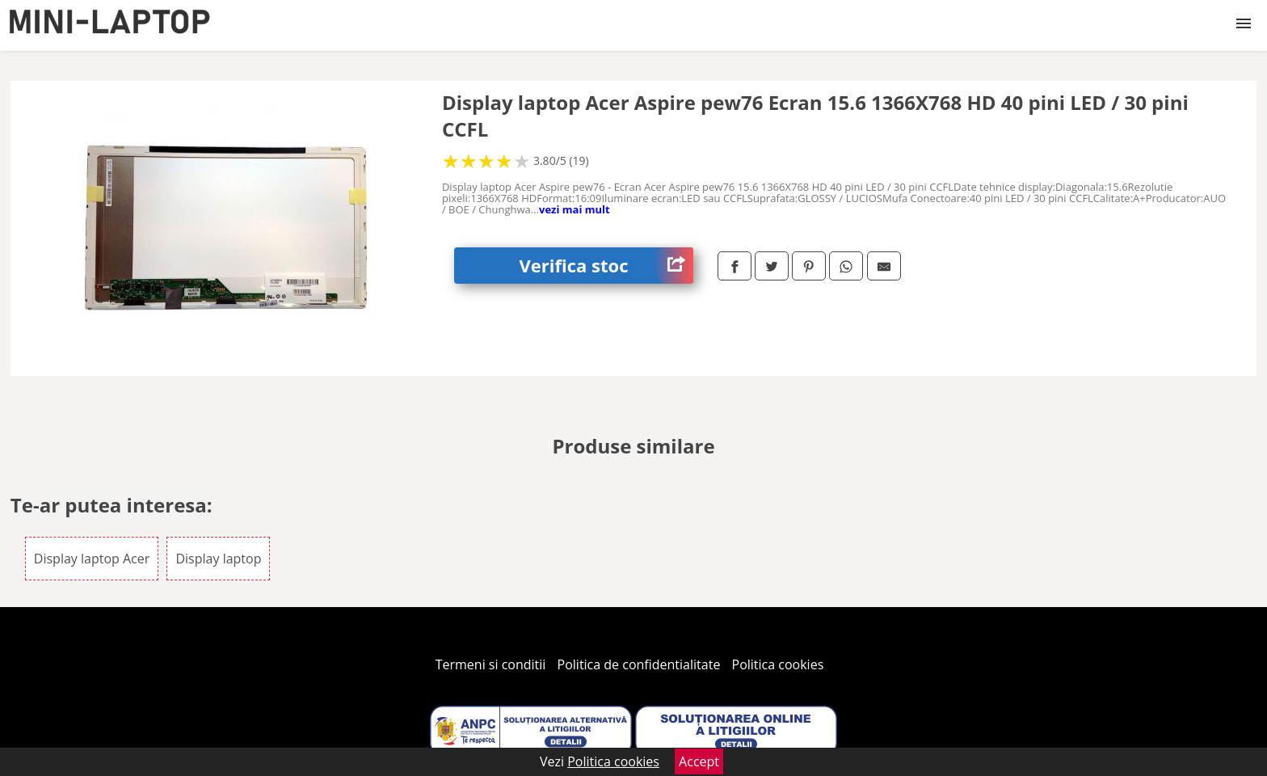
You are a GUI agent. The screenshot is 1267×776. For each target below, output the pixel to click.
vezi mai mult (574, 209)
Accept (699, 761)
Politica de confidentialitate (639, 664)
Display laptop (218, 558)
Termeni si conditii (491, 664)
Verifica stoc (606, 265)
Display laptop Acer (91, 558)
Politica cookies (778, 664)
